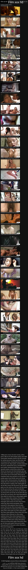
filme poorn (20, 521)
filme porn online (14, 525)
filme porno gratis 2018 (21, 544)
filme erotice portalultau (13, 503)
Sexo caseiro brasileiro (19, 568)
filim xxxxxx (8, 485)
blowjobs (10, 458)
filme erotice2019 (23, 536)
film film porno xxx (16, 485)
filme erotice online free (12, 536)
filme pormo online (19, 523)
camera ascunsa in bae (9, 460)
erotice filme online (15, 469)
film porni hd (17, 487)
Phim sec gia (9, 564)
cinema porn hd (5, 464)
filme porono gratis (9, 551)
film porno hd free (7, 489)
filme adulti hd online (6, 496)
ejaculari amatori (5, 469)
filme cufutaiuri (14, 498)
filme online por (14, 540)
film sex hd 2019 (17, 492)
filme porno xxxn (17, 549)
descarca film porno (11, 530)
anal (23, 456)
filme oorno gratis (14, 518)
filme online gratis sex (10, 510)
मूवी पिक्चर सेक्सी (13, 563)
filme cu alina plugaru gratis (19, 496)
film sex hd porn (9, 494)
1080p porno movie (6, 455)
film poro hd (12, 491)
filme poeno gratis (12, 521)
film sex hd (10, 492)
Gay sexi (5, 568)
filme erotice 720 (13, 535)
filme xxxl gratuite (22, 552)
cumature (19, 464)
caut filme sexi (19, 460)
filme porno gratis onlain (18, 546)
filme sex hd (14, 552)
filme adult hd (23, 494)
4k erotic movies (16, 455)
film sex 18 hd (20, 491)
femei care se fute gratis (10, 474)
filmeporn (3, 554)
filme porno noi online (13, 547)
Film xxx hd (8, 566)
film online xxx (10, 487)
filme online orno (19, 512)
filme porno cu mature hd (10, 544)
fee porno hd (9, 471)
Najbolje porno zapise (6, 4)
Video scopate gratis (22, 566)
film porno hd (9, 533)
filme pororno (17, 551)
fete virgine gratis (19, 483)
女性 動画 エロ (10, 568)
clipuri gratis (13, 464)
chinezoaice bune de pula (17, 462)
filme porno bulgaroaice (7, 527)
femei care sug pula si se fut (13, 476)
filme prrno (7, 552)
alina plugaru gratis (16, 456)
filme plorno (22, 519)
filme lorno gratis (12, 538)
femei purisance (13, 480)
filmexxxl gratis (9, 554)
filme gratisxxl (11, 505)
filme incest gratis (16, 507)
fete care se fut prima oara (12, 482)
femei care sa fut (8, 532)
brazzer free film (17, 458)
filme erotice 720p (8, 500)
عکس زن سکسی (6, 563)
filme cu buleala (5, 498)
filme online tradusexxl (16, 516)
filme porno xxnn (9, 549)
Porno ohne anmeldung (17, 564)
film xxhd (16, 494)
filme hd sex (8, 507)
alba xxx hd (7, 456)
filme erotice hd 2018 (12, 501)
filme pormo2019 (5, 525)
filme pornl (22, 525)
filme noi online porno (13, 509)
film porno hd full (17, 489)
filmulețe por (22, 554)
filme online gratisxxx (9, 512)
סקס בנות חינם (14, 566)
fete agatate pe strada (19, 532)
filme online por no (11, 514)
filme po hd (4, 521)
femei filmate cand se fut (15, 478)
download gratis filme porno (15, 467)
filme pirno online (13, 519)
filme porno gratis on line (6, 546)
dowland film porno (12, 465)
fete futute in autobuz (9, 483)
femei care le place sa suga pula (12, 473)
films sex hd (16, 554)
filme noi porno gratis (22, 538)
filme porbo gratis (9, 523)
